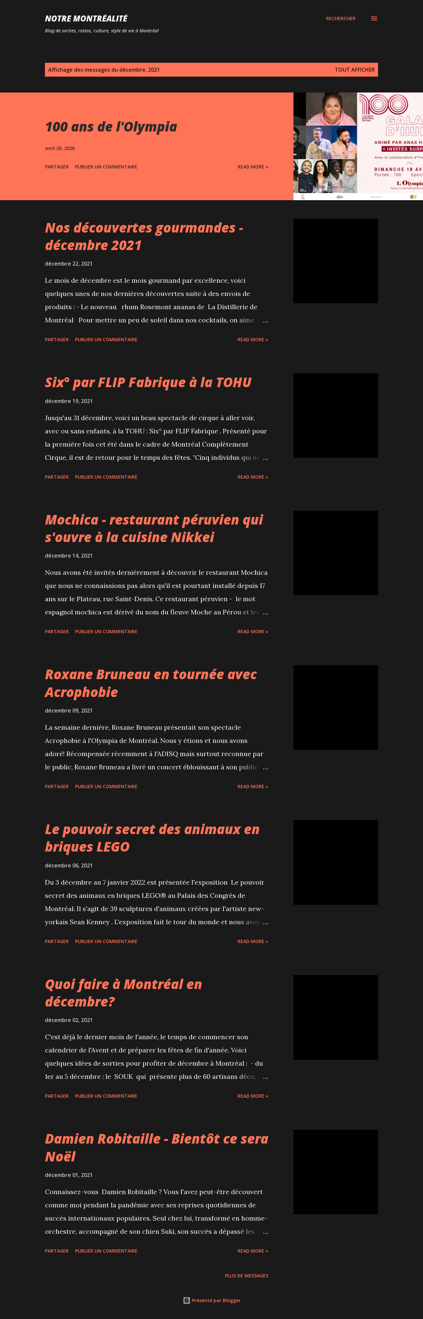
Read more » (253, 167)
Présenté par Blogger (212, 1300)
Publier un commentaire (106, 167)
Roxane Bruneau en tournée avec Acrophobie (151, 683)
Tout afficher (355, 69)
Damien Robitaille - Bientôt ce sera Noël (156, 1147)
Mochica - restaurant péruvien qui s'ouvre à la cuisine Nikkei (154, 528)
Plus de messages (246, 1275)
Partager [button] (57, 167)
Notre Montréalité (86, 18)
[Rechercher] (341, 18)
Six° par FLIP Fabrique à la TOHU (148, 382)
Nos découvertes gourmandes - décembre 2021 (144, 236)
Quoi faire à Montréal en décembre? (123, 992)
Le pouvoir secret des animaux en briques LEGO (152, 838)
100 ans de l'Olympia (111, 126)
